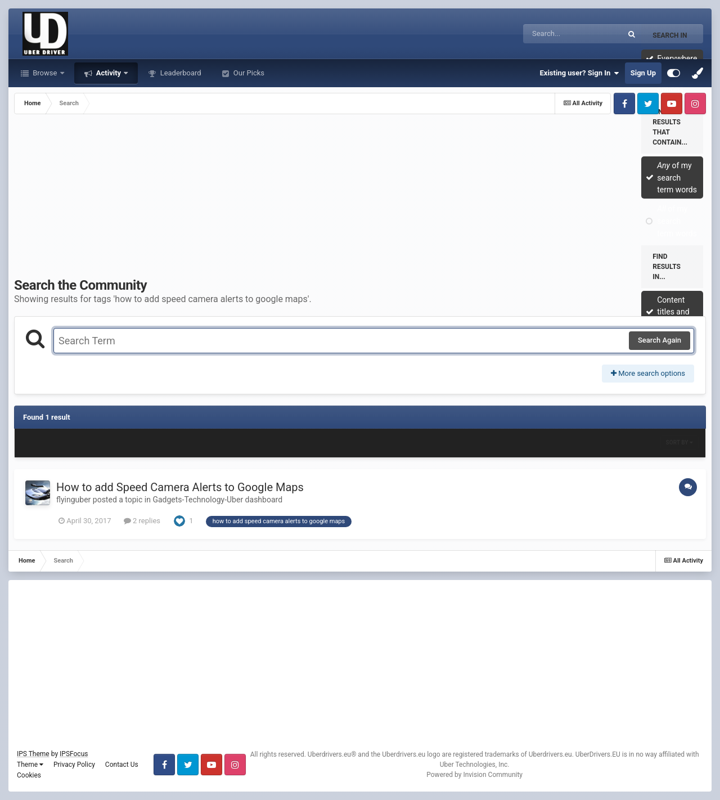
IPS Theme (33, 754)
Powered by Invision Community (474, 775)
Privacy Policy (74, 764)
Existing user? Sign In (579, 73)
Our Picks (248, 73)
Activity (108, 73)
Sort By (679, 442)
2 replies (142, 520)
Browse (45, 73)
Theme (30, 764)
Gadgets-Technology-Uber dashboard (217, 499)
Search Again (659, 340)
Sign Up (643, 73)
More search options (648, 373)
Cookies (29, 775)
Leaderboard (179, 73)
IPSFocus (74, 754)
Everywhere (677, 58)
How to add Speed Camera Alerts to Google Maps (180, 487)
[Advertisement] (360, 198)
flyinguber (73, 499)
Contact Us (121, 764)
